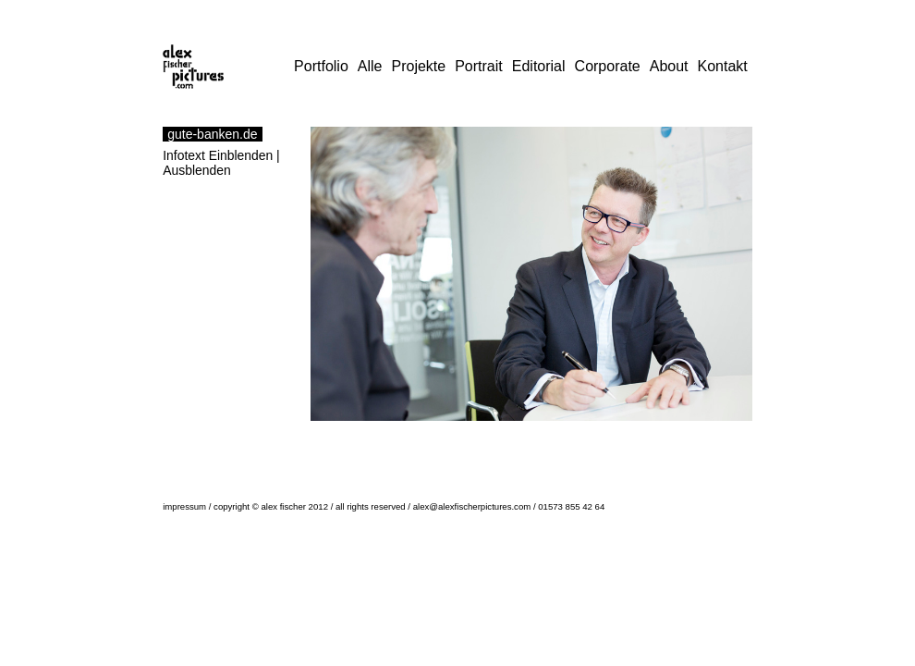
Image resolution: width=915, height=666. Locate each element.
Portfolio (321, 66)
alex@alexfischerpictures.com (472, 506)
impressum (184, 506)
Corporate (607, 66)
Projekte (418, 66)
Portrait (479, 66)
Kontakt (723, 66)
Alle (370, 66)
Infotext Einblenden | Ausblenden (221, 163)
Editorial (539, 66)
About (669, 66)
